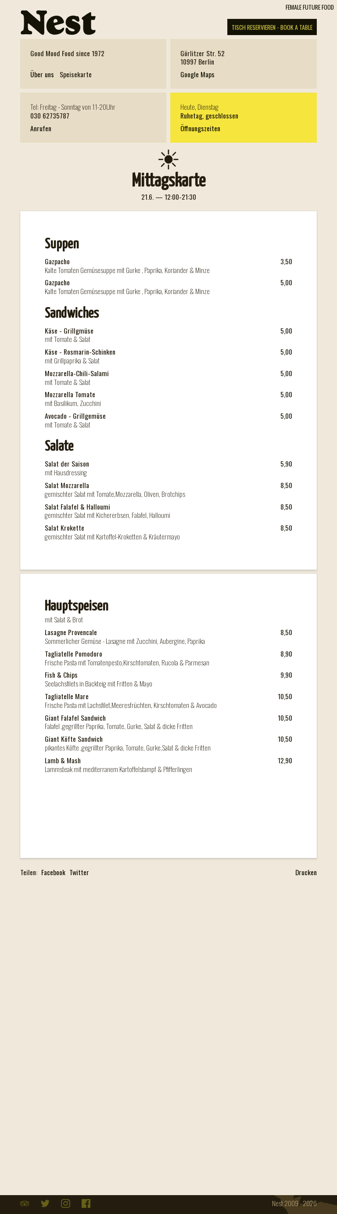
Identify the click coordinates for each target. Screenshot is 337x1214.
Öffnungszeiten (200, 128)
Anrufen (40, 128)
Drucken (306, 872)
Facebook (53, 872)
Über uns (42, 74)
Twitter (79, 872)
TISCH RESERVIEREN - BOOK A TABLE (272, 27)
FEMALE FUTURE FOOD (310, 6)
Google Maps (197, 74)
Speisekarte (76, 74)
